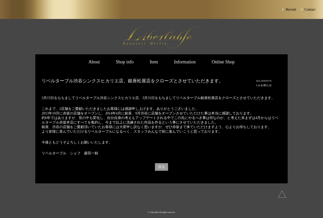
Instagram (145, 203)
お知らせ (266, 85)
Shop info (125, 61)
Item (154, 61)
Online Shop (223, 61)
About (94, 61)
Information (185, 61)
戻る (161, 167)
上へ (282, 194)
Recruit (291, 9)
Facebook (175, 203)
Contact (309, 9)
